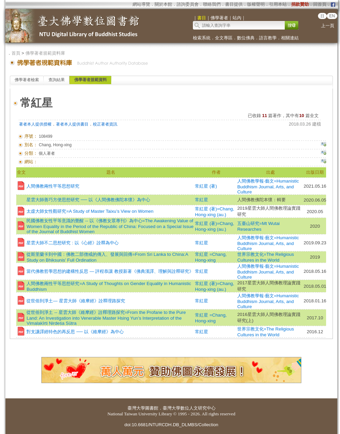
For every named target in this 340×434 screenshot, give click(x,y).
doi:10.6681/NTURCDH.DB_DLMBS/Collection (171, 424)
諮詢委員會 (188, 4)
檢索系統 (202, 37)
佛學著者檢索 (27, 79)
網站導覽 (141, 4)
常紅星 (201, 199)
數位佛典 (246, 37)
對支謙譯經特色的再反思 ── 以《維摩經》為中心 (74, 331)
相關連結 (290, 37)
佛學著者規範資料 (90, 79)
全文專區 (224, 37)
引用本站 (278, 4)
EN (332, 16)
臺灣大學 (136, 408)
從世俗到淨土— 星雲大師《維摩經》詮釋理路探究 (75, 300)
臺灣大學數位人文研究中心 (189, 408)
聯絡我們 (212, 4)
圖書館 (151, 408)
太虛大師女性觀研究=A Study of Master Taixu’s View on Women (89, 211)
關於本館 (163, 4)
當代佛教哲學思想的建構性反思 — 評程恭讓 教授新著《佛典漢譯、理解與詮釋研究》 (109, 271)
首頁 (16, 53)
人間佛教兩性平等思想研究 (52, 186)
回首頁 (319, 4)
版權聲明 (256, 4)
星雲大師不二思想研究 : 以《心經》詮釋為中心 (72, 242)
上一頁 (327, 25)
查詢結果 (56, 79)
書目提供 (234, 4)
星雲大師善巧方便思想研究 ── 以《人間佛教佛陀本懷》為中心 (88, 199)
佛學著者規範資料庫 (45, 53)
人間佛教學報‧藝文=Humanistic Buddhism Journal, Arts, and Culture (268, 186)
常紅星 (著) (206, 186)
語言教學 (268, 37)
